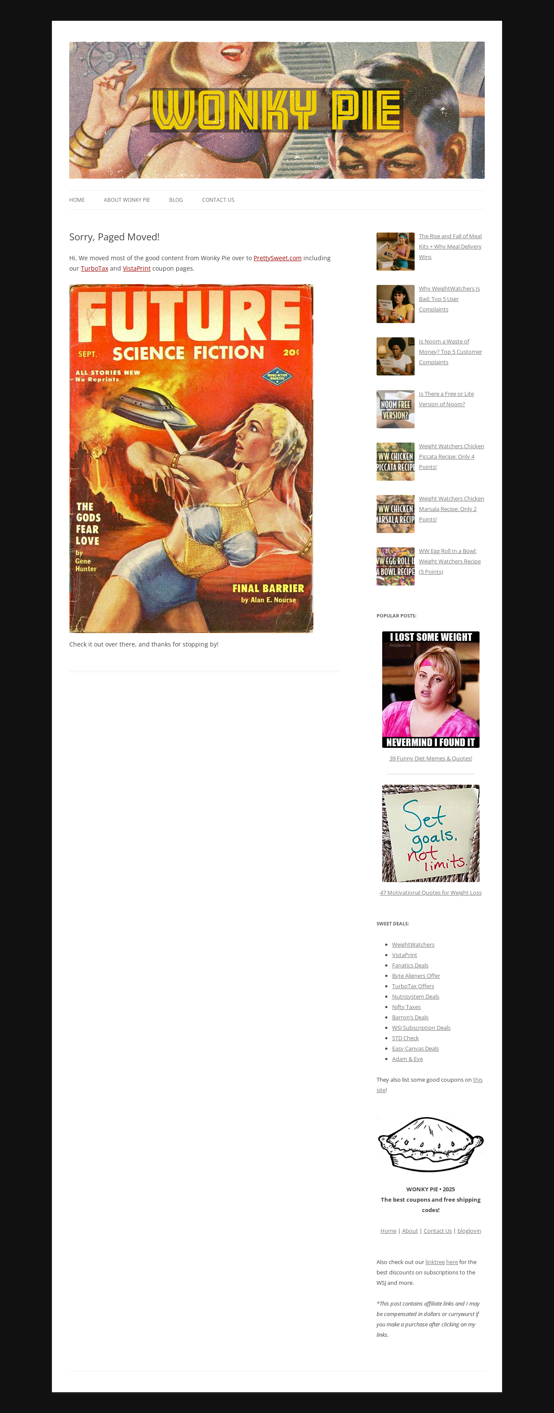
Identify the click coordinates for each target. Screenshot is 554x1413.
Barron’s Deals (410, 1017)
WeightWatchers (413, 944)
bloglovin (469, 1231)
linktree (435, 1262)
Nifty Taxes (406, 1007)
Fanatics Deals (410, 965)
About (410, 1231)
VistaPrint (137, 268)
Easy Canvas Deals (415, 1048)
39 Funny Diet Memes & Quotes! (431, 758)
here (452, 1262)
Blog (176, 200)
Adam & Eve (407, 1059)
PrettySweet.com (278, 258)
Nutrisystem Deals (415, 996)
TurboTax (94, 268)
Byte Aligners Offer (416, 976)
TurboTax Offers (413, 986)
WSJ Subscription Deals (421, 1027)
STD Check (405, 1038)
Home (77, 200)
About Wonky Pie (127, 200)
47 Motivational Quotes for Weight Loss (431, 840)
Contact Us (218, 200)
